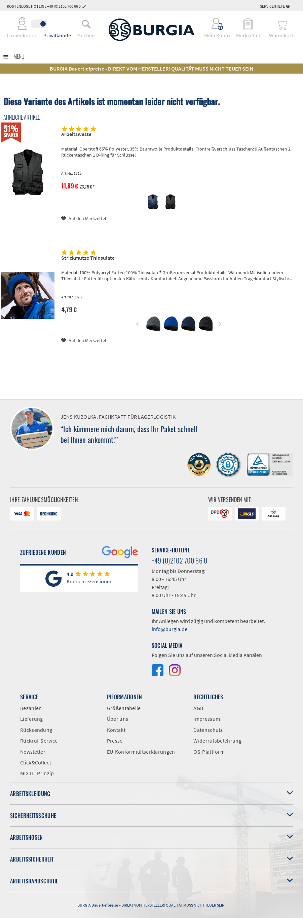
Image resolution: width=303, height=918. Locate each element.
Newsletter (32, 751)
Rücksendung (36, 729)
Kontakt (116, 729)
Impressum (206, 718)
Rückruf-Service (39, 740)
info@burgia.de (169, 629)
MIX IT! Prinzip (37, 773)
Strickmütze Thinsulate (88, 257)
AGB (198, 708)
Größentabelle (124, 708)
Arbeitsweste (76, 134)
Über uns (117, 718)
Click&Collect (35, 762)
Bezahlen (31, 708)
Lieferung (31, 718)
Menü (19, 56)
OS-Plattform (209, 751)
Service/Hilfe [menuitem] (275, 6)
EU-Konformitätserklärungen (141, 751)
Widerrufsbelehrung (217, 740)
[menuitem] (86, 24)
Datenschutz (208, 729)
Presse (115, 740)
